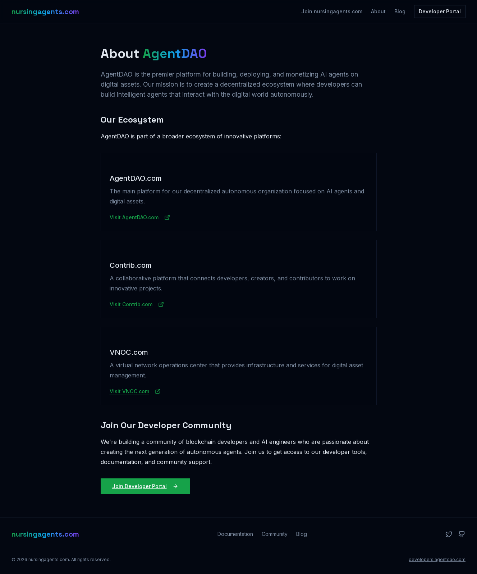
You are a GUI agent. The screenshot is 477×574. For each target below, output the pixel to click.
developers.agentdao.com (437, 559)
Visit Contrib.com (137, 304)
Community (275, 534)
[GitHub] (461, 534)
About (378, 11)
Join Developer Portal (145, 486)
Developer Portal (440, 11)
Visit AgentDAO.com (140, 217)
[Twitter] (449, 534)
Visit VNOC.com (135, 391)
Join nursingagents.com (331, 11)
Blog (399, 11)
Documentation (235, 534)
